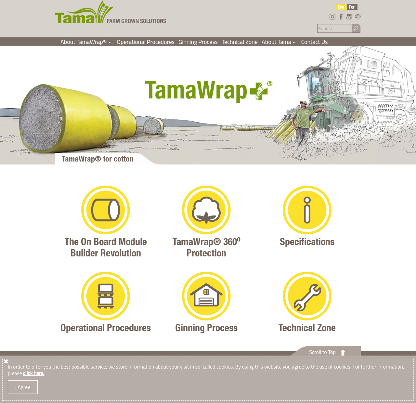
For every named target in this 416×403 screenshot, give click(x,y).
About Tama (279, 41)
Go (355, 28)
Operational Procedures (146, 41)
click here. (33, 373)
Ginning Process (198, 41)
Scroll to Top (322, 352)
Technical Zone (240, 41)
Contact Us (314, 41)
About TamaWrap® (86, 41)
